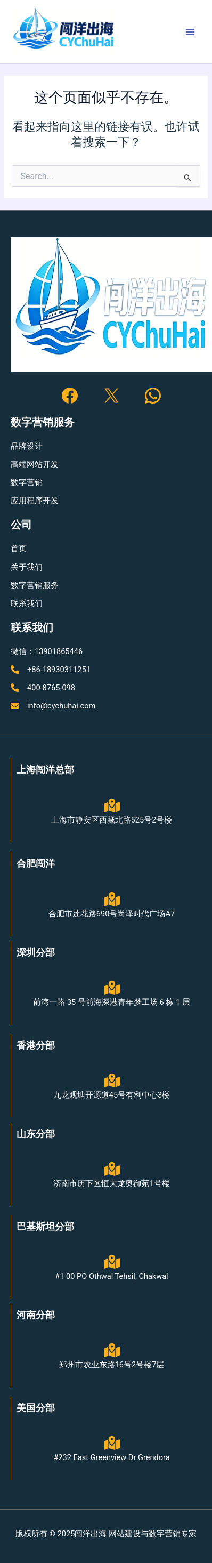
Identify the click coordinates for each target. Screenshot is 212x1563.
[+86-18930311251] (51, 669)
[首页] (19, 548)
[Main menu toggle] (190, 32)
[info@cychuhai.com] (53, 705)
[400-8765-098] (43, 687)
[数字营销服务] (35, 585)
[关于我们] (27, 567)
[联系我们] (27, 603)
